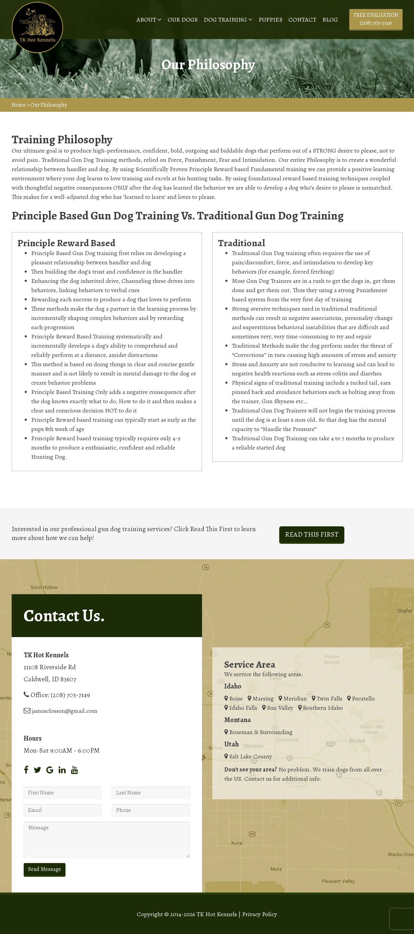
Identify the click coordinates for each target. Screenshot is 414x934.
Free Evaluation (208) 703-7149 (376, 19)
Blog (330, 19)
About (149, 19)
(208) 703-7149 (70, 694)
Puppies (270, 19)
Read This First (312, 534)
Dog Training (228, 19)
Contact (302, 19)
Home (19, 105)
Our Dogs (183, 19)
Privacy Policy (259, 914)
